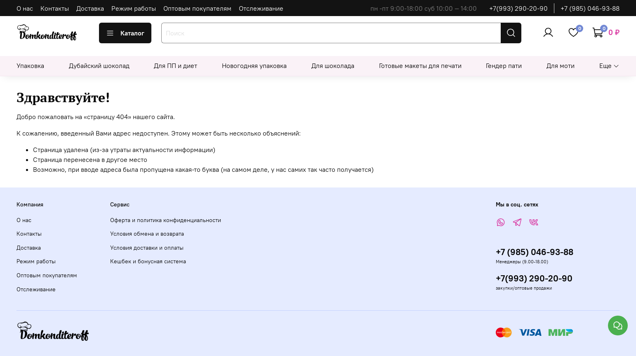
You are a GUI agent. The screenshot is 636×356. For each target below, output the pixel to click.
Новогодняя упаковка (254, 65)
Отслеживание (261, 8)
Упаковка (30, 65)
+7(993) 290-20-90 (518, 8)
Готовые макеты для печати (420, 65)
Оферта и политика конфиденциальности (165, 220)
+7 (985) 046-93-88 (590, 8)
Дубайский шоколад (99, 65)
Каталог (125, 33)
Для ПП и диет (175, 65)
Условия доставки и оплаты (147, 247)
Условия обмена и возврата (147, 233)
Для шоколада (332, 65)
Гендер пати (504, 65)
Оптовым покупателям (197, 8)
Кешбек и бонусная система (148, 261)
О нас (24, 8)
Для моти (560, 65)
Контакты (54, 8)
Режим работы (133, 8)
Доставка (90, 8)
